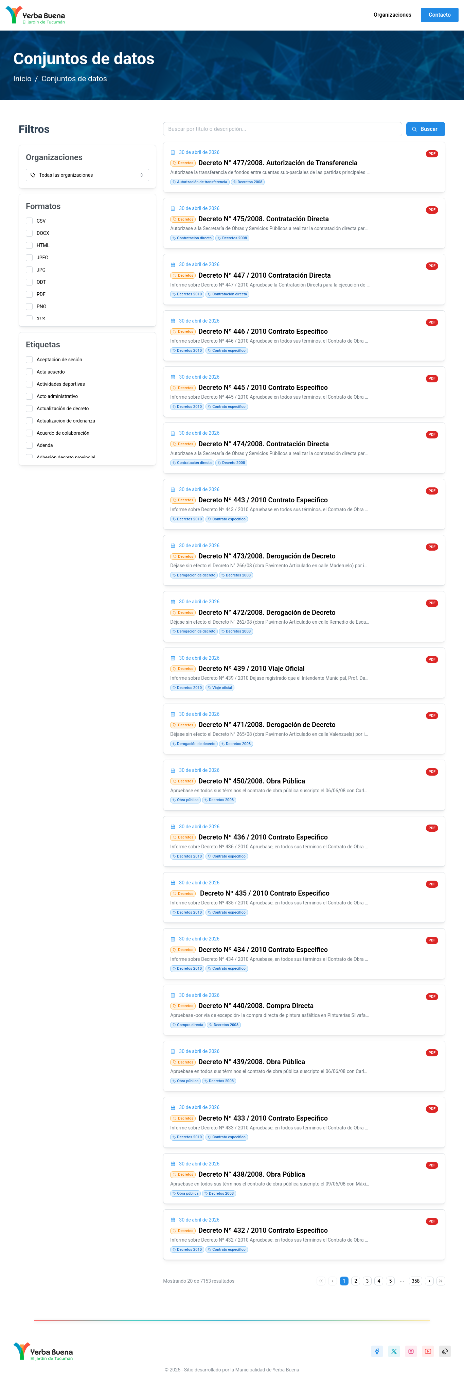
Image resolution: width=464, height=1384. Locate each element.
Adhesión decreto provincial (66, 457)
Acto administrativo (57, 396)
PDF (41, 294)
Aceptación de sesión (59, 359)
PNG (41, 306)
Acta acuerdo (51, 372)
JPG (41, 270)
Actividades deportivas (61, 384)
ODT (41, 282)
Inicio (22, 78)
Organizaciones (392, 15)
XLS (41, 319)
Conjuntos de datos (74, 78)
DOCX (43, 233)
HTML (43, 245)
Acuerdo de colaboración (63, 433)
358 (416, 1281)
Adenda (45, 445)
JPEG (42, 257)
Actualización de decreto (63, 408)
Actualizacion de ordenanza (66, 420)
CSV (41, 221)
